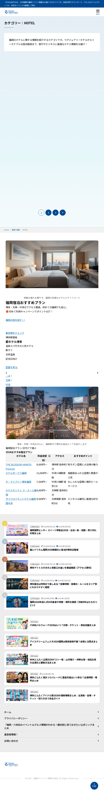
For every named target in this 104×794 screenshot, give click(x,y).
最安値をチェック (15, 341)
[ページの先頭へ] (94, 786)
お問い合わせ (11, 748)
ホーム (7, 720)
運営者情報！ (11, 742)
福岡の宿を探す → (15, 328)
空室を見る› (12, 375)
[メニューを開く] (98, 12)
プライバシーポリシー (15, 726)
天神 (8, 388)
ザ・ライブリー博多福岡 (18, 489)
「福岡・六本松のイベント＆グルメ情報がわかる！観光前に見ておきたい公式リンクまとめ (49, 734)
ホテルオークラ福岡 (16, 481)
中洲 (8, 392)
